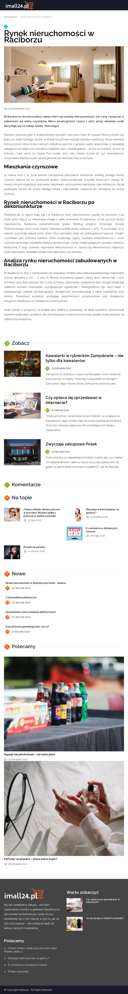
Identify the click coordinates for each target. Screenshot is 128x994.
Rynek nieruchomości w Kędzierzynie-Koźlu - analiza (36, 583)
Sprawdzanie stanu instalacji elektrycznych (31, 612)
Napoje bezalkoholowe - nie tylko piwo (29, 754)
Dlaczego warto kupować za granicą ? (28, 958)
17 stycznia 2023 (18, 631)
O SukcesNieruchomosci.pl (21, 597)
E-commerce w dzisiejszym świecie (27, 965)
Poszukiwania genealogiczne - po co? (27, 626)
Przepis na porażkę (34, 547)
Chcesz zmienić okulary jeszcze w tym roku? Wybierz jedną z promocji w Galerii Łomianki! (42, 512)
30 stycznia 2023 (18, 588)
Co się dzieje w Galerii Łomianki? (104, 918)
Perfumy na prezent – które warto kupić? (30, 859)
